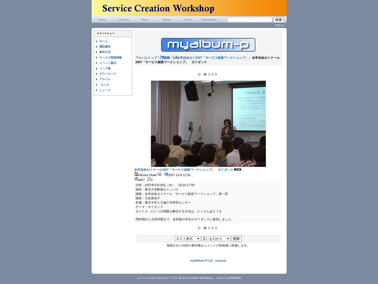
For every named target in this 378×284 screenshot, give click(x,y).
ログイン (280, 25)
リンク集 (105, 68)
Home (102, 19)
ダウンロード (107, 73)
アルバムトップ (146, 58)
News (145, 19)
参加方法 (105, 51)
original (220, 260)
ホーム (103, 41)
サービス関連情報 (110, 57)
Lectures (123, 19)
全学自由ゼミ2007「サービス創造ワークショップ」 (210, 58)
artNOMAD (234, 278)
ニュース (105, 90)
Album (166, 19)
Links (188, 19)
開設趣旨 (105, 46)
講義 (165, 58)
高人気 (105, 84)
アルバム (105, 79)
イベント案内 (107, 62)
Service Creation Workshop (195, 278)
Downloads (209, 19)
